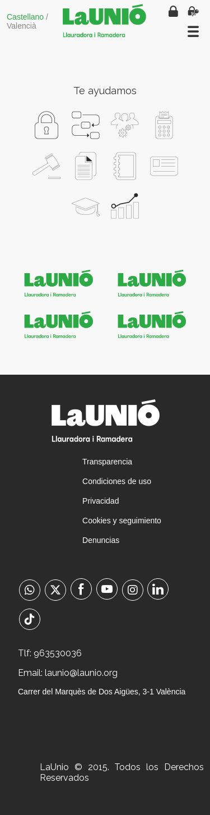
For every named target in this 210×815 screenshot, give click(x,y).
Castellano (25, 16)
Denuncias (100, 540)
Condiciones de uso (116, 481)
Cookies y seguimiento (121, 520)
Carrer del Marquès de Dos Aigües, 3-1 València (101, 691)
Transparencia (107, 461)
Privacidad (100, 500)
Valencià (21, 25)
